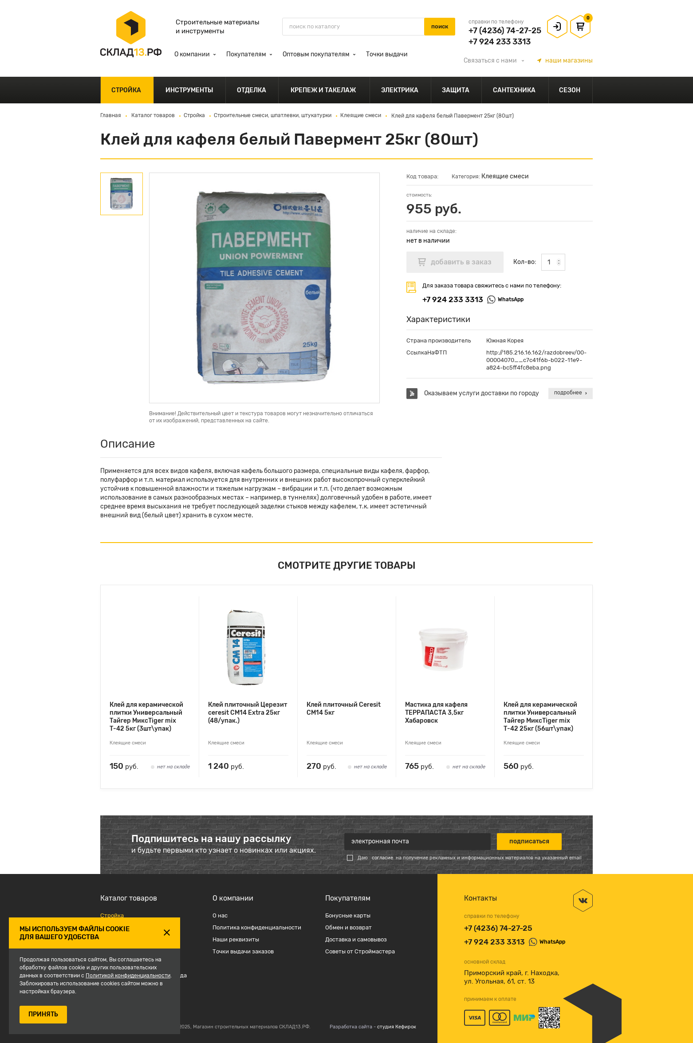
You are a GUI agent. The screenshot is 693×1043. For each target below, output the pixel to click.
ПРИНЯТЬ (43, 1014)
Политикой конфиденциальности (128, 975)
